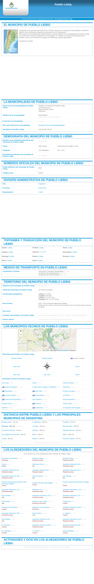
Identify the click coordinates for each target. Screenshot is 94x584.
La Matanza (36, 422)
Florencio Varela (68, 438)
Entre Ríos (42, 188)
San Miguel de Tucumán (10, 434)
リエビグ (43, 252)
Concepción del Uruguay (71, 408)
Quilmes (35, 430)
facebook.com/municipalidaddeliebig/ (51, 125)
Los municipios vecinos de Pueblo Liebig (36, 326)
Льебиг (9, 260)
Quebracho (39, 408)
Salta (64, 434)
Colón (40, 192)
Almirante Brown (69, 430)
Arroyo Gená (67, 403)
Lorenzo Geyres (10, 395)
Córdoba (66, 422)
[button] (21, 331)
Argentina (41, 184)
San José (16, 366)
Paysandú (8, 391)
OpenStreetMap (63, 350)
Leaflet (46, 350)
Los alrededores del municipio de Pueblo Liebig (42, 449)
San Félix (38, 391)
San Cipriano (37, 399)
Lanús (4, 438)
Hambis (4, 408)
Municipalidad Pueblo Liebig (63, 19)
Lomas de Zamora (8, 430)
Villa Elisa (66, 387)
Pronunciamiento (69, 399)
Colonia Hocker (16, 358)
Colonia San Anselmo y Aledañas (44, 387)
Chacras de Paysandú (13, 399)
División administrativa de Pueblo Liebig (36, 179)
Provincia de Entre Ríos (29, 19)
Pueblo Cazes (7, 403)
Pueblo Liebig (62, 4)
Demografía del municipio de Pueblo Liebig (38, 136)
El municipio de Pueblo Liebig (27, 24)
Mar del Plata (67, 426)
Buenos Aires (6, 422)
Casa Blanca (39, 395)
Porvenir (38, 403)
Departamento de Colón (45, 19)
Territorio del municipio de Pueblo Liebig (37, 281)
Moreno (35, 438)
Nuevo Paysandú (11, 387)
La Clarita (66, 395)
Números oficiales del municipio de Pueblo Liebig (43, 163)
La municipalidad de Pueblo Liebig (31, 101)
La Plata (35, 426)
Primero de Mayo (69, 391)
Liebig (10, 248)
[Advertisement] (47, 77)
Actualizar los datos (26, 41)
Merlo (34, 434)
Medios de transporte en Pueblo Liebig (35, 267)
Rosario (5, 426)
